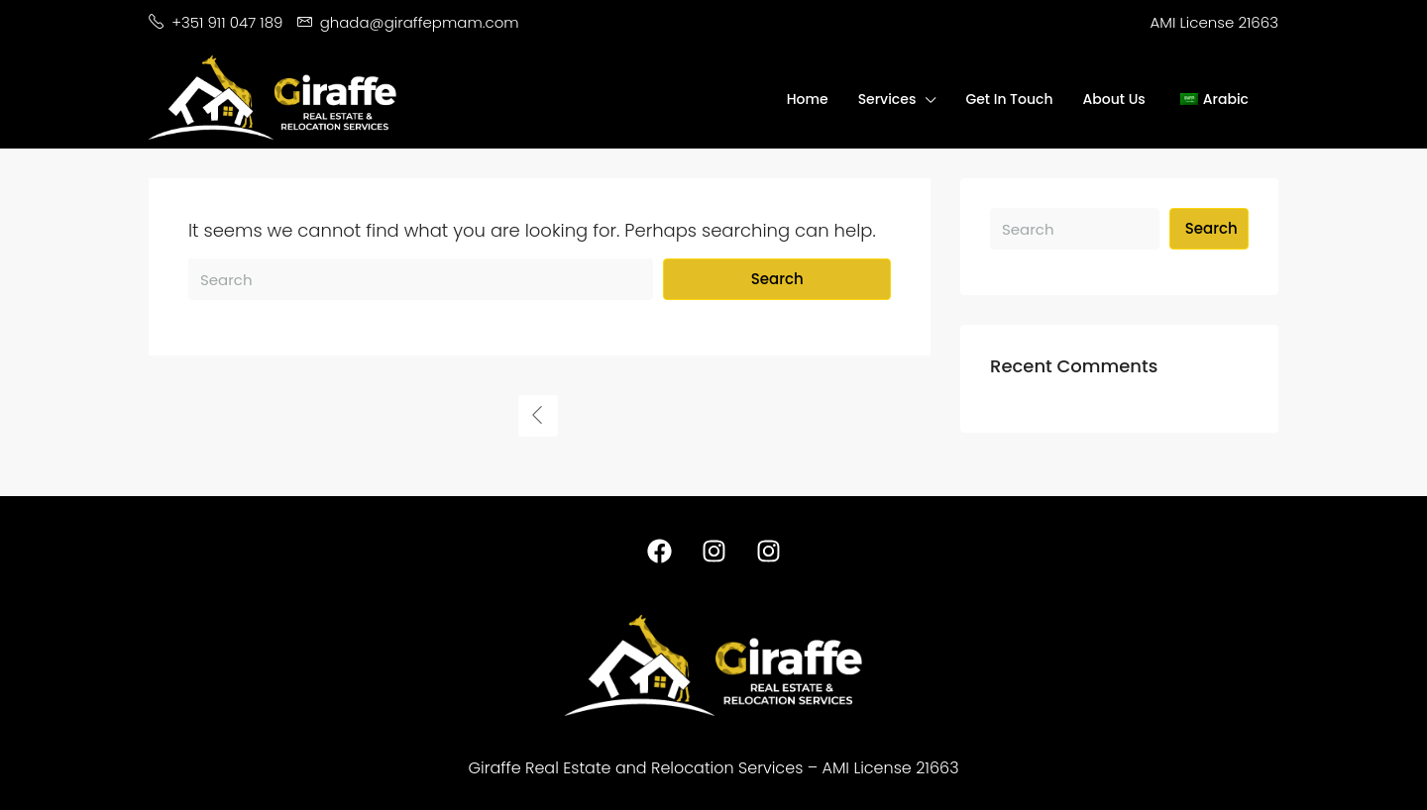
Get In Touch (1008, 99)
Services (887, 99)
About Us (1114, 99)
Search (777, 278)
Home (807, 99)
